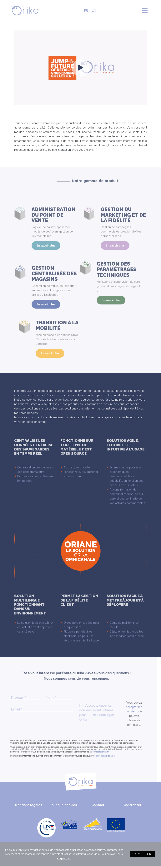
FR (86, 10)
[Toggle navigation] (144, 11)
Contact (98, 805)
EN (94, 10)
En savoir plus (46, 256)
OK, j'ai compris (142, 853)
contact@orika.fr (90, 751)
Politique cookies (63, 805)
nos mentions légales (93, 755)
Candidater (132, 805)
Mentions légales (28, 805)
